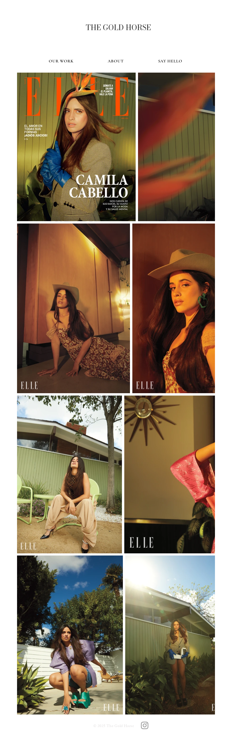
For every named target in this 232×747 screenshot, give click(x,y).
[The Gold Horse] (145, 725)
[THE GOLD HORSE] (118, 27)
